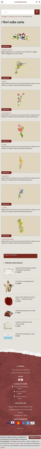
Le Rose (3, 144)
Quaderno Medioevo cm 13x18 (25, 310)
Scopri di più (5, 46)
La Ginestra (5, 176)
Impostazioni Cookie (20, 415)
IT (23, 428)
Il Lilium (4, 207)
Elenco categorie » (10, 255)
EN (21, 428)
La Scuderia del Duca (20, 2)
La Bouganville (6, 113)
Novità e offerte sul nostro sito (20, 372)
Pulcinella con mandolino (24, 281)
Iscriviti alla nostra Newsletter (20, 370)
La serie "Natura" (6, 50)
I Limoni (3, 81)
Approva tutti (35, 437)
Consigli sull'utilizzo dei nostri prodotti (20, 409)
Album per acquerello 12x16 (25, 334)
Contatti (20, 412)
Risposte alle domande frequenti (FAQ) (20, 406)
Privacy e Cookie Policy (16, 443)
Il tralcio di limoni (7, 239)
